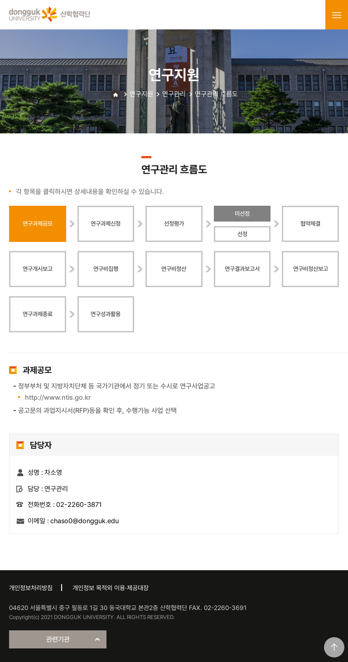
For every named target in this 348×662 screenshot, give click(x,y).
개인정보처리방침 (31, 587)
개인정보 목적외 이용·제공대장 (110, 587)
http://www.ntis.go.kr (58, 397)
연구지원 (141, 94)
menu (336, 14)
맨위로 (334, 647)
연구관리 (174, 94)
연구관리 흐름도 (216, 94)
